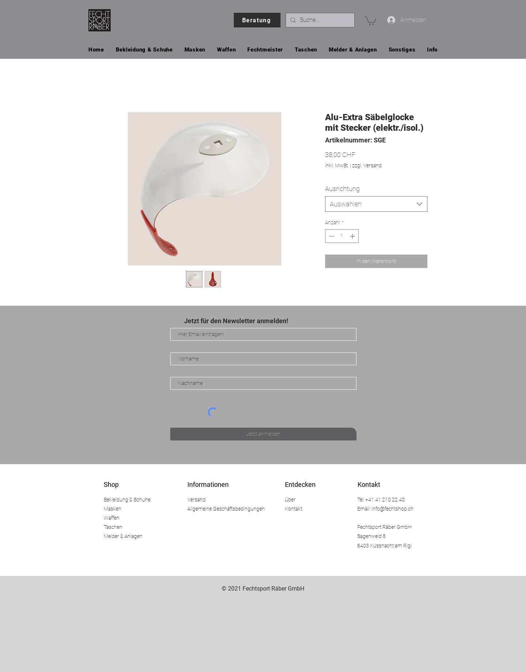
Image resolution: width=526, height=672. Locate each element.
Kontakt (293, 509)
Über (290, 500)
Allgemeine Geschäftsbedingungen (226, 509)
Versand (196, 500)
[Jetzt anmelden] (263, 434)
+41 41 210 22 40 (385, 500)
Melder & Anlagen (123, 536)
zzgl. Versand (367, 165)
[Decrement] (330, 236)
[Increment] (353, 236)
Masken (112, 509)
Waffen (111, 518)
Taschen (113, 527)
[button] (370, 20)
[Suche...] (319, 20)
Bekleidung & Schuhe (127, 500)
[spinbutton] (341, 236)
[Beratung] (257, 20)
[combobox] (376, 204)
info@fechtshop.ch (392, 509)
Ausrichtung (342, 188)
